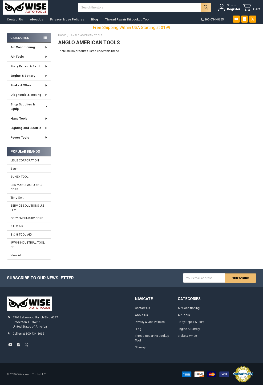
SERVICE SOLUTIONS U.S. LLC (28, 212)
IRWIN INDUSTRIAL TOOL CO (28, 249)
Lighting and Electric (29, 132)
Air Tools (29, 60)
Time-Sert (17, 201)
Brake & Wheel (29, 89)
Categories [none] (19, 41)
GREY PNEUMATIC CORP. (27, 222)
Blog (94, 23)
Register (230, 11)
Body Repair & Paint (29, 70)
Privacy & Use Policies (67, 23)
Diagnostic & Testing (29, 98)
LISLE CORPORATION (25, 164)
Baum (14, 172)
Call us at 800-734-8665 (28, 337)
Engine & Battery (29, 79)
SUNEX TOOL (19, 180)
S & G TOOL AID (21, 238)
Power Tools (29, 141)
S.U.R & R (17, 230)
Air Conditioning (29, 51)
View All (16, 259)
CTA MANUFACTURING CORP (26, 191)
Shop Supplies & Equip (29, 111)
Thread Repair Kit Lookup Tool (127, 23)
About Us (36, 23)
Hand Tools (29, 122)
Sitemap (140, 351)
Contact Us (15, 23)
